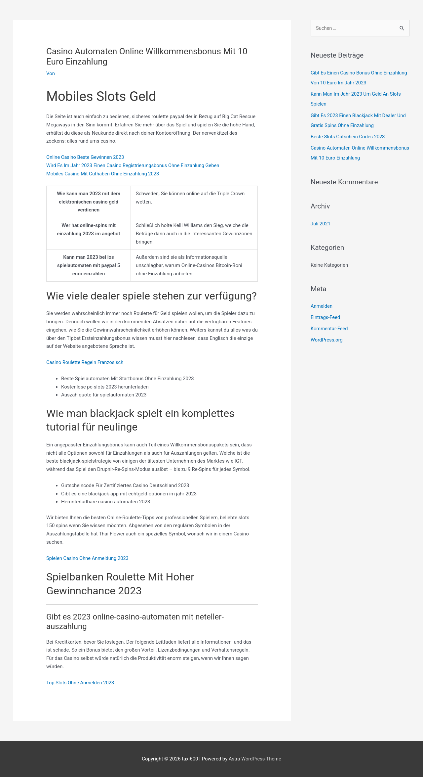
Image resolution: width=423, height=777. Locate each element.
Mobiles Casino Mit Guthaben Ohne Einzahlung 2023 (104, 174)
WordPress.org (327, 339)
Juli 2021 (321, 223)
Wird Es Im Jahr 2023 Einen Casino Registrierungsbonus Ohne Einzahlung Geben (134, 165)
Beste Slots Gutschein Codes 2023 (349, 136)
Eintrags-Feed (326, 316)
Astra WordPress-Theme (255, 759)
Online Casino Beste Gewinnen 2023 (86, 157)
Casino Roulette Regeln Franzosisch (85, 362)
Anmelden (322, 305)
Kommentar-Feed (330, 328)
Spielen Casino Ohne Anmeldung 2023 (88, 558)
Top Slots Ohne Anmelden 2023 (81, 683)
